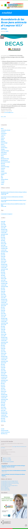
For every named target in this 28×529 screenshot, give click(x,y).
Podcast (2, 169)
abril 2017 (3, 388)
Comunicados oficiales (5, 130)
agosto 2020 (3, 324)
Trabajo (2, 182)
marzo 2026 (3, 224)
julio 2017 (3, 383)
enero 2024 (3, 262)
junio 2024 (3, 254)
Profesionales (4, 173)
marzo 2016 (3, 407)
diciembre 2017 (4, 375)
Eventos (2, 144)
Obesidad (3, 165)
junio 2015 (3, 418)
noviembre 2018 (4, 358)
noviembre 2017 (4, 377)
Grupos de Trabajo (5, 150)
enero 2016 (3, 410)
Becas (2, 116)
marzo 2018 (3, 370)
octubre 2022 (3, 285)
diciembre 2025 (4, 229)
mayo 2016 (3, 404)
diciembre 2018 (4, 356)
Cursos (2, 136)
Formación (3, 146)
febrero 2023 (3, 278)
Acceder (2, 428)
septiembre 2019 (4, 342)
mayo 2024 (3, 256)
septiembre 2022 (4, 286)
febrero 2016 (3, 408)
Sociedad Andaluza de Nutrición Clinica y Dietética (9, 482)
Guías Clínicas (4, 152)
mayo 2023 (3, 273)
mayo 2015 (3, 420)
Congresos (3, 134)
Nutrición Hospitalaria (4, 487)
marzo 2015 (3, 421)
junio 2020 (3, 327)
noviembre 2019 (4, 339)
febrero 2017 (3, 391)
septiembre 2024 (4, 251)
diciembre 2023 (4, 264)
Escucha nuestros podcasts (8, 461)
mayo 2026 (3, 221)
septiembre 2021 (4, 304)
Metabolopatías (4, 160)
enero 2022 (3, 297)
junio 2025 (3, 237)
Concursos (3, 131)
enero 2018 (3, 373)
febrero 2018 (3, 372)
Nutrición (3, 163)
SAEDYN (2, 174)
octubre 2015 (3, 415)
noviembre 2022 (4, 283)
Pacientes (3, 168)
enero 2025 (3, 245)
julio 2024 (3, 253)
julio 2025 (3, 235)
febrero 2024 (3, 261)
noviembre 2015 (4, 413)
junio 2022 (3, 289)
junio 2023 (3, 272)
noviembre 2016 (4, 396)
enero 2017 (3, 393)
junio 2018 (3, 366)
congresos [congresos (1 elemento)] (10, 214)
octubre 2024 (3, 250)
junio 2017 (3, 385)
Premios (2, 171)
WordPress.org (4, 433)
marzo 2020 (3, 332)
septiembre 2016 (4, 399)
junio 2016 (3, 402)
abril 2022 (3, 293)
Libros (2, 155)
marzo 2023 (3, 277)
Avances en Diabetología (5, 488)
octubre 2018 (3, 359)
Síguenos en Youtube (6, 459)
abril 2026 (3, 223)
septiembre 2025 (4, 234)
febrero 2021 (3, 315)
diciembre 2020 (4, 318)
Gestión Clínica (4, 147)
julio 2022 (3, 288)
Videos (2, 184)
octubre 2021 (3, 302)
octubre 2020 (3, 321)
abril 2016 (3, 405)
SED (2, 176)
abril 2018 (3, 369)
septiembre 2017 (4, 380)
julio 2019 (3, 345)
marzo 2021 (3, 313)
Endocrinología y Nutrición (5, 486)
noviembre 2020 (4, 319)
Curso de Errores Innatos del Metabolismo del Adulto (12, 196)
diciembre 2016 (4, 394)
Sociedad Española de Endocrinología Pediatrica (9, 485)
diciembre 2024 (4, 246)
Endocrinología (4, 142)
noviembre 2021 (4, 300)
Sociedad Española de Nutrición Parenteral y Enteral (10, 483)
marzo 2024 (3, 259)
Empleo (2, 139)
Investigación (4, 154)
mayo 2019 (3, 348)
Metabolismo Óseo (5, 158)
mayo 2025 (3, 238)
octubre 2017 (3, 378)
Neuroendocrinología (5, 161)
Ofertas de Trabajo (5, 166)
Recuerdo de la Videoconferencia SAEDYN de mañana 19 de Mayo (13, 204)
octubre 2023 (3, 267)
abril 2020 (3, 331)
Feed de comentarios (5, 432)
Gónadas (3, 149)
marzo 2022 (3, 294)
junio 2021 (3, 308)
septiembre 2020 (4, 323)
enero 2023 (3, 280)
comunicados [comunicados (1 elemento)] (4, 214)
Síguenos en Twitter (7, 458)
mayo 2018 (3, 367)
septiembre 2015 (4, 416)
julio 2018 (3, 364)
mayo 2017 (3, 386)
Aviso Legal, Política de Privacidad (18, 446)
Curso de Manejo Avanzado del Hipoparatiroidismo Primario (13, 200)
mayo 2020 (3, 329)
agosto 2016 (3, 400)
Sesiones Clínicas (4, 179)
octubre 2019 (3, 340)
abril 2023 (3, 275)
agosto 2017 (3, 381)
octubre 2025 (3, 232)
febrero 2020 (3, 334)
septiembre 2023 (4, 269)
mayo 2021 (3, 310)
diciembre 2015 (4, 412)
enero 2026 (3, 227)
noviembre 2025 (4, 231)
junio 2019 (3, 346)
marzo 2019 (3, 351)
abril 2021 (3, 312)
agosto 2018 (3, 362)
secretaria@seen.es (8, 112)
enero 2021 (3, 316)
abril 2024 (3, 258)
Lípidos (2, 157)
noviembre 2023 (4, 266)
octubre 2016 (3, 397)
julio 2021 (3, 307)
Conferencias (4, 133)
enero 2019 (3, 354)
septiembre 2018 (4, 361)
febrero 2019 (3, 353)
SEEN (5, 116)
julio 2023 (3, 270)
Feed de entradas (4, 430)
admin (7, 31)
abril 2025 (3, 240)
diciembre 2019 (4, 337)
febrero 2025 (3, 243)
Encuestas (3, 141)
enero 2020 (3, 335)
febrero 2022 (3, 296)
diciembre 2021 (4, 299)
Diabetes (3, 138)
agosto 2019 (3, 343)
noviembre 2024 (4, 248)
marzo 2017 (3, 389)
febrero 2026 (3, 226)
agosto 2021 (3, 305)
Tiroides (2, 181)
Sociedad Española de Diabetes (6, 484)
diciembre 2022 (4, 281)
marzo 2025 (3, 242)
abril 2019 (3, 350)
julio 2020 (3, 326)
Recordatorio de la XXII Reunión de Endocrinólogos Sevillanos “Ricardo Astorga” (14, 192)
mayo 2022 (3, 291)
